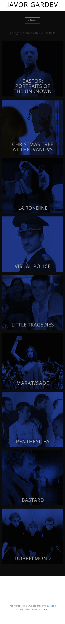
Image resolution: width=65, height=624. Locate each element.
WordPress (44, 609)
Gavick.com (50, 605)
